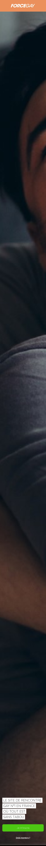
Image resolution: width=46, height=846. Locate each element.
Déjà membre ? (23, 838)
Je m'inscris (23, 827)
